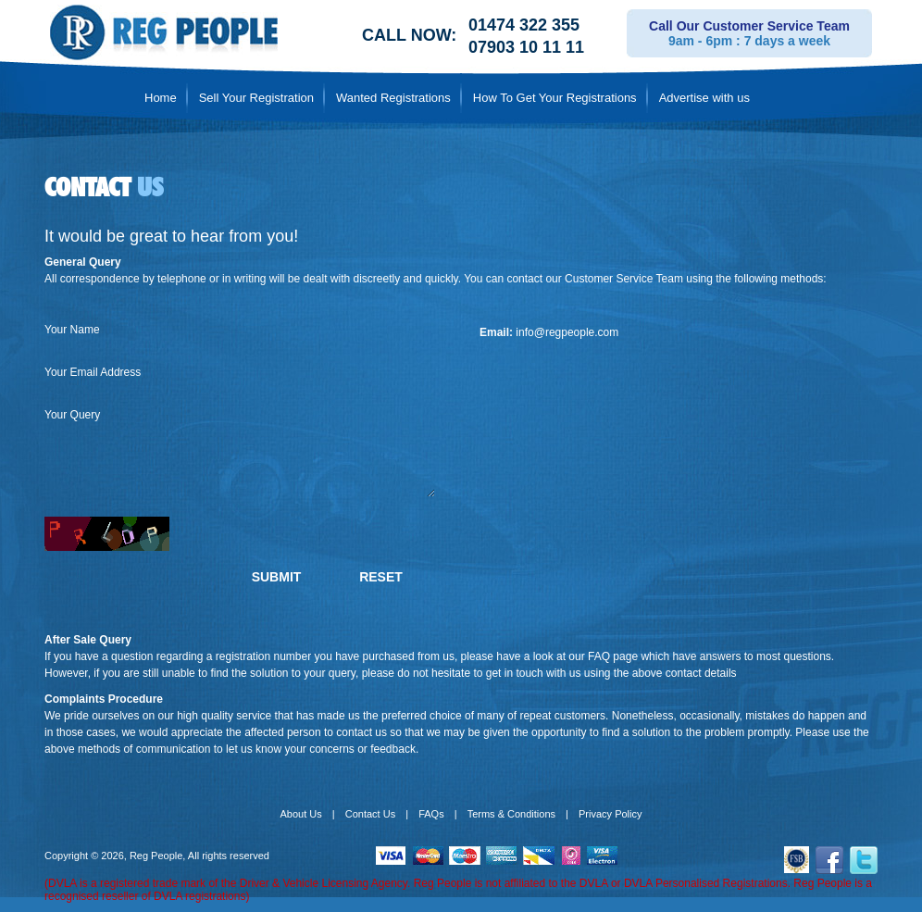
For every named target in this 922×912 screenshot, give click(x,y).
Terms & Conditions (511, 813)
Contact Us (370, 813)
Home (160, 98)
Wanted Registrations (393, 98)
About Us (301, 813)
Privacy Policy (610, 813)
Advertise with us (704, 98)
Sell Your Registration (256, 98)
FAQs (431, 813)
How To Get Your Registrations (555, 98)
